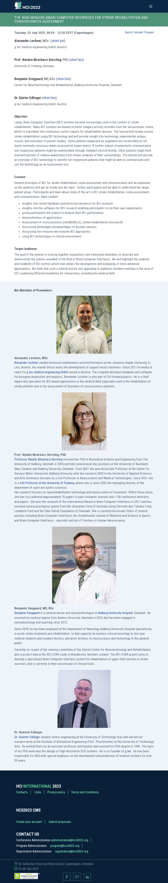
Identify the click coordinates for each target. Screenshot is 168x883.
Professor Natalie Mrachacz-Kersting (38, 459)
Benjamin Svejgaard (27, 613)
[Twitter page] (77, 877)
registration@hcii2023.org (71, 851)
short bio (58, 41)
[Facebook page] (67, 877)
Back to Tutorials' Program (139, 32)
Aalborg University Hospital (115, 613)
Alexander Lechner (26, 363)
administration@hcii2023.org (69, 840)
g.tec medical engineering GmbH (47, 372)
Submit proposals (60, 822)
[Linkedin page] (87, 877)
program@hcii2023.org (64, 846)
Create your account (29, 822)
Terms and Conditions (85, 792)
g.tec (128, 751)
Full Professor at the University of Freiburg (47, 483)
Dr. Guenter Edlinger (27, 737)
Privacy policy (56, 792)
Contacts (22, 792)
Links (37, 792)
